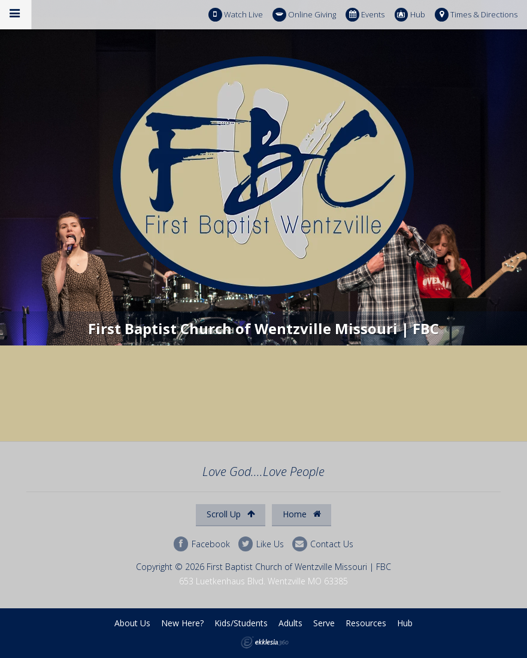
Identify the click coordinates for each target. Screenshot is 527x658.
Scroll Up (231, 514)
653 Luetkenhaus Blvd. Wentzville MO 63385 (263, 581)
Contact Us (322, 543)
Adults (290, 623)
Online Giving (304, 15)
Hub (410, 15)
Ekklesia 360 (265, 642)
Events (365, 15)
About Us (132, 623)
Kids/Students (241, 623)
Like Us (261, 543)
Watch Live (235, 15)
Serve (324, 623)
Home (302, 514)
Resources (366, 623)
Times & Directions (476, 15)
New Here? (182, 623)
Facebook (202, 543)
